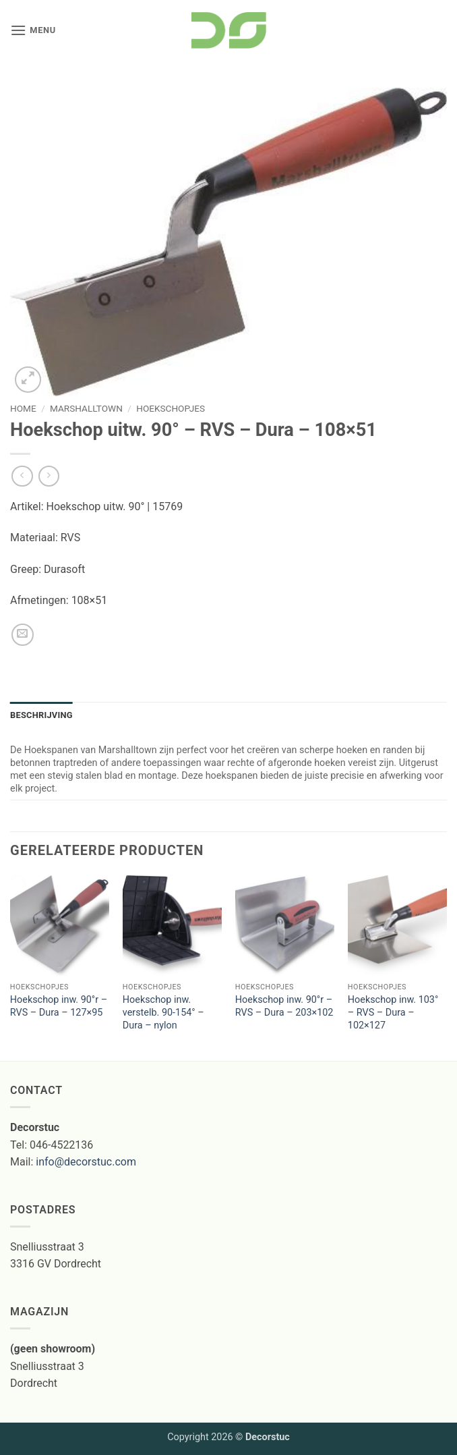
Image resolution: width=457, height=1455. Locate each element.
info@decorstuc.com (86, 1161)
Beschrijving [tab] (41, 715)
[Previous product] (48, 476)
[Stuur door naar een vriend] (22, 635)
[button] (33, 30)
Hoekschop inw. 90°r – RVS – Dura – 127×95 (58, 1006)
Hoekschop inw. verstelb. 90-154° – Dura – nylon (163, 1012)
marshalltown (86, 408)
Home (23, 408)
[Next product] (21, 476)
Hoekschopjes (170, 408)
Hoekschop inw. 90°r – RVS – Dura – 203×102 (284, 1006)
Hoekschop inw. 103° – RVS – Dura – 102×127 (393, 1012)
